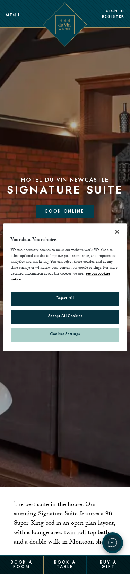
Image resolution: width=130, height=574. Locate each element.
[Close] (117, 231)
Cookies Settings (65, 334)
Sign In (115, 11)
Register (113, 17)
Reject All (65, 298)
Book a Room (22, 564)
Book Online (65, 211)
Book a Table (65, 564)
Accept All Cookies (65, 316)
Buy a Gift (108, 564)
